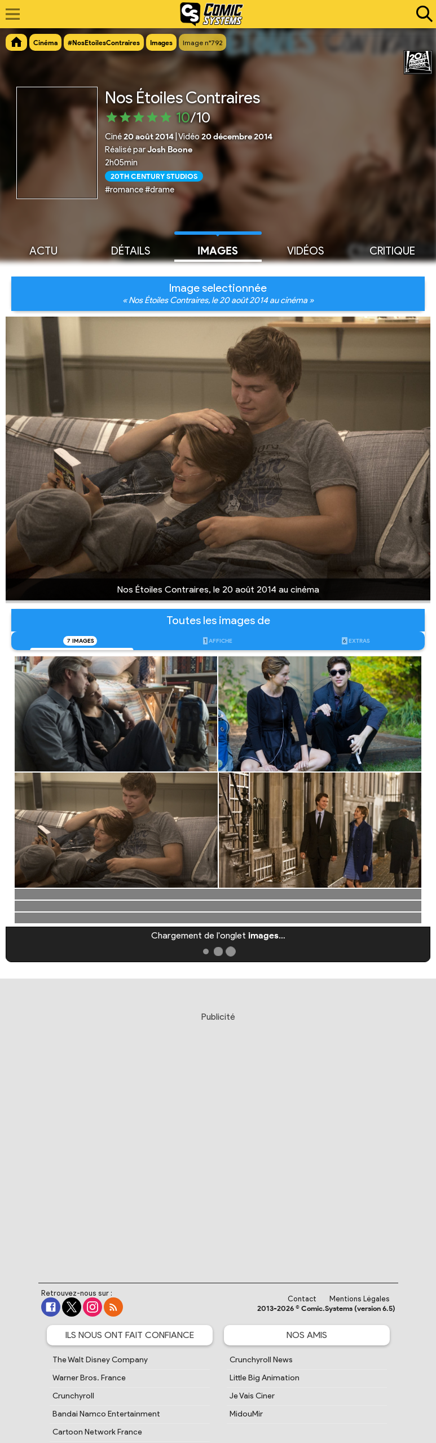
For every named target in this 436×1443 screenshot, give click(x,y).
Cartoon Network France (97, 1432)
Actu (43, 250)
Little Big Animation (265, 1378)
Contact (302, 1299)
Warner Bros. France (89, 1378)
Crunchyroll (73, 1396)
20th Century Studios (154, 176)
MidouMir (246, 1414)
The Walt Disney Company (100, 1360)
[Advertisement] (219, 1137)
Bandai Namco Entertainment (106, 1414)
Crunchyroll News (261, 1360)
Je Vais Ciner (252, 1396)
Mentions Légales (359, 1299)
